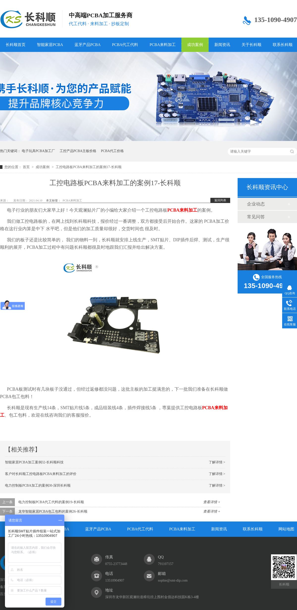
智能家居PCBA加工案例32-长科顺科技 (34, 462)
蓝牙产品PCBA (87, 45)
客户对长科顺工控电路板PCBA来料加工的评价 (40, 474)
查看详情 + (211, 502)
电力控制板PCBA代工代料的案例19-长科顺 (51, 502)
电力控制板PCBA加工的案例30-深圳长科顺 (38, 485)
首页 (27, 167)
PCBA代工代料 (125, 45)
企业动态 (256, 204)
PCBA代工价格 (112, 151)
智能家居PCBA (50, 45)
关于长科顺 (251, 45)
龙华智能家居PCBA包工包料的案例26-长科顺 (52, 511)
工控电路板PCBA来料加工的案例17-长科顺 (88, 167)
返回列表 (220, 200)
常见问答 (256, 216)
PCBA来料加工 (162, 45)
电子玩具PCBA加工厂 (38, 151)
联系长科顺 (253, 529)
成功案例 (195, 45)
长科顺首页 (15, 45)
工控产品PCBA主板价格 (78, 151)
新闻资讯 (222, 45)
